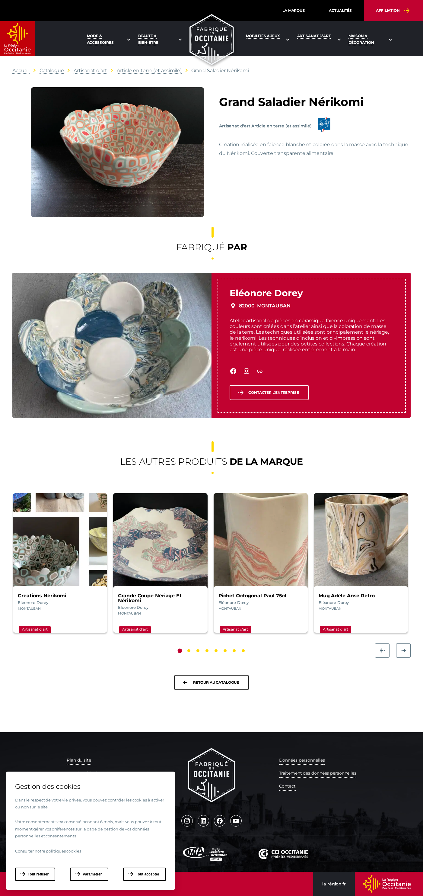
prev (382, 650)
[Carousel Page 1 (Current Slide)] (180, 651)
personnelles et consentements (45, 835)
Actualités (340, 10)
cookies (73, 851)
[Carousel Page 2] (188, 650)
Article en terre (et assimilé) (281, 126)
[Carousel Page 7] (234, 650)
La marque (293, 10)
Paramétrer (92, 874)
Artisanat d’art (234, 126)
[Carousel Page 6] (225, 650)
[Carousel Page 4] (206, 650)
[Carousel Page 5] (216, 650)
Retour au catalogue (216, 682)
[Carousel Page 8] (243, 650)
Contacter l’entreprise (273, 392)
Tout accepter (147, 874)
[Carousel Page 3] (197, 650)
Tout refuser (38, 874)
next (403, 650)
